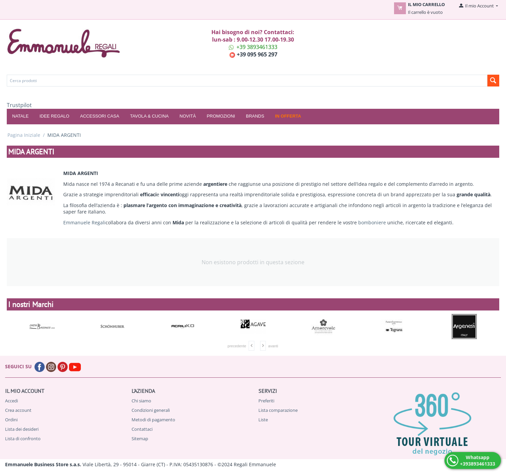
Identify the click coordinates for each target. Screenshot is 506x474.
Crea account (18, 410)
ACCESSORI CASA (99, 116)
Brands (255, 116)
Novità (188, 116)
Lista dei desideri (22, 429)
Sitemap (140, 438)
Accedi (11, 401)
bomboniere (372, 222)
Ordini (11, 420)
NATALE (20, 116)
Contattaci (142, 429)
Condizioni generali (151, 410)
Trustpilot (19, 105)
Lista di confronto (23, 438)
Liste (263, 420)
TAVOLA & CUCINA (149, 116)
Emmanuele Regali (84, 222)
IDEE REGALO (54, 116)
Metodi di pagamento (153, 420)
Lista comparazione (278, 410)
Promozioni (221, 116)
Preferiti (266, 401)
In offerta (288, 116)
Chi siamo (141, 401)
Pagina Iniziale (23, 135)
